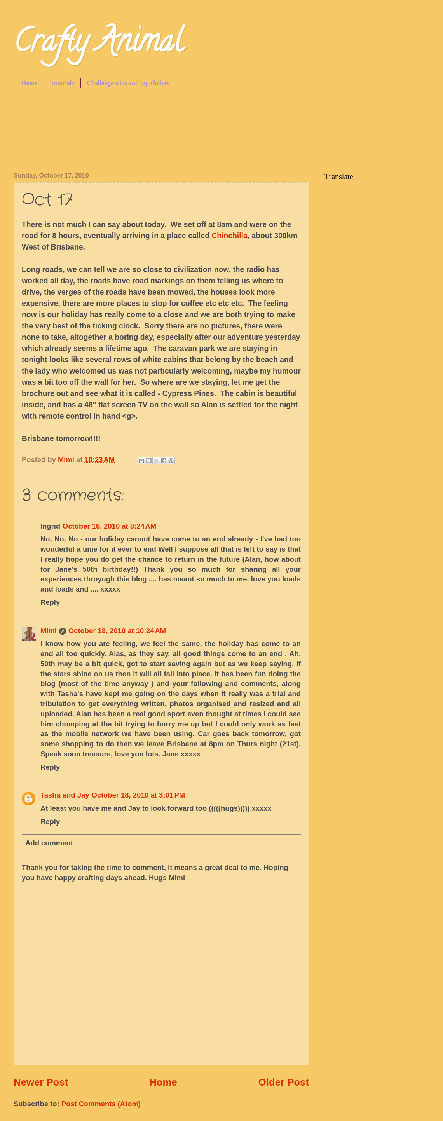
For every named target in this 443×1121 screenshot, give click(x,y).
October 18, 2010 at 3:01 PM (138, 795)
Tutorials (62, 83)
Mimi (48, 631)
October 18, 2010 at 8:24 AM (109, 526)
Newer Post (41, 1082)
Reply (50, 602)
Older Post (283, 1082)
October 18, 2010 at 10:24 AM (117, 631)
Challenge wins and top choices (128, 83)
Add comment (49, 843)
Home (29, 83)
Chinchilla (229, 236)
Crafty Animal (98, 44)
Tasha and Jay (64, 795)
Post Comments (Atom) (101, 1104)
